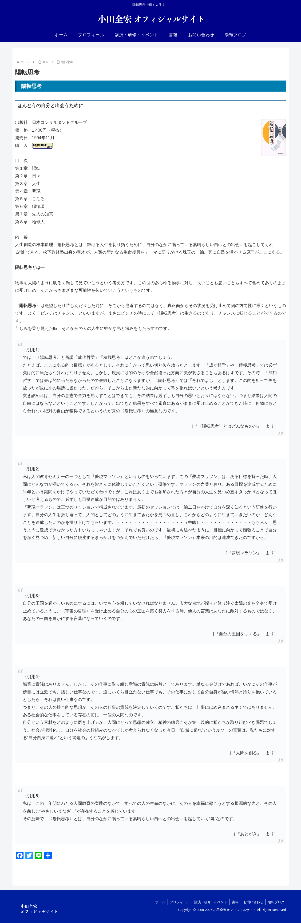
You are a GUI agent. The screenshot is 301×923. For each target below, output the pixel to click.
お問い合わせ (253, 902)
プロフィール (179, 902)
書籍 (235, 902)
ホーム (159, 902)
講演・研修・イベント (210, 902)
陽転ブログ (276, 902)
